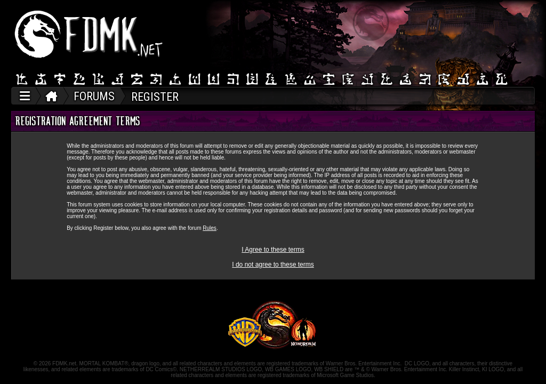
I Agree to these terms (273, 249)
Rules (209, 228)
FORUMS (94, 96)
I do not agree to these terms (273, 264)
